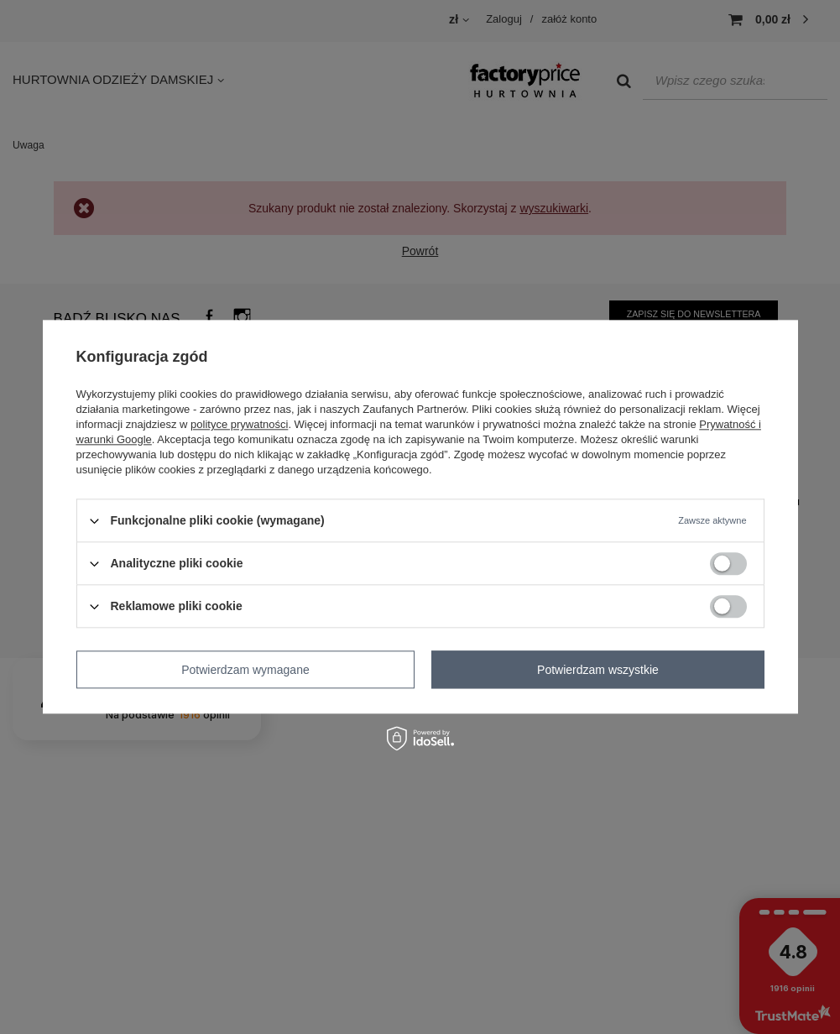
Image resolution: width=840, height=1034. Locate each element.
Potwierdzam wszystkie (598, 669)
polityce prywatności (239, 424)
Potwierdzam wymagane (245, 669)
